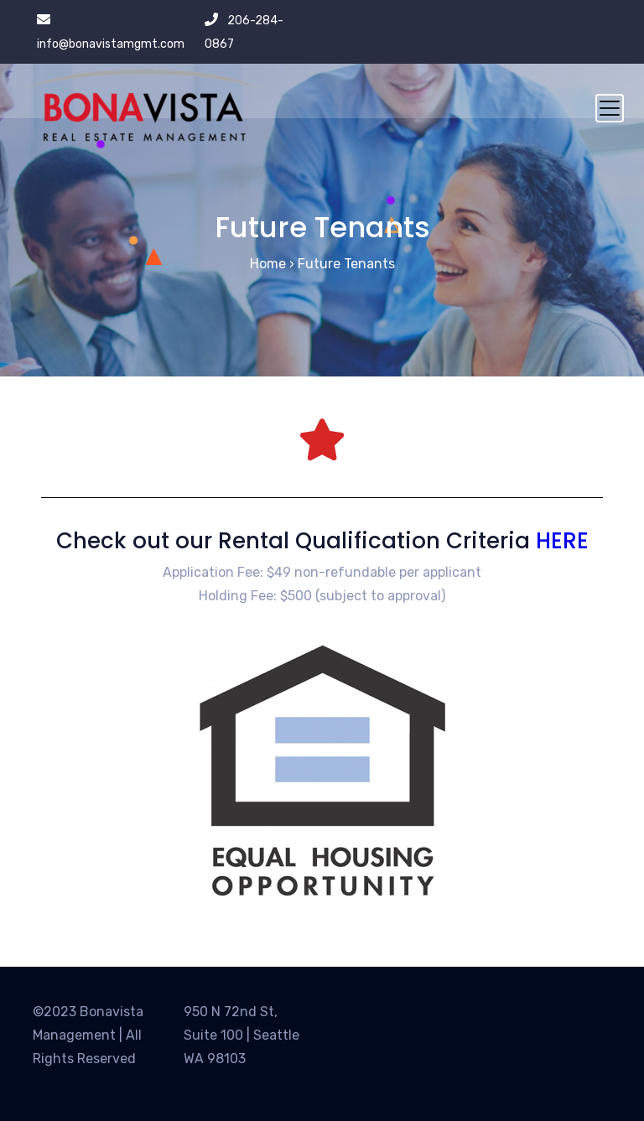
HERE (562, 541)
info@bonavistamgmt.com (110, 44)
